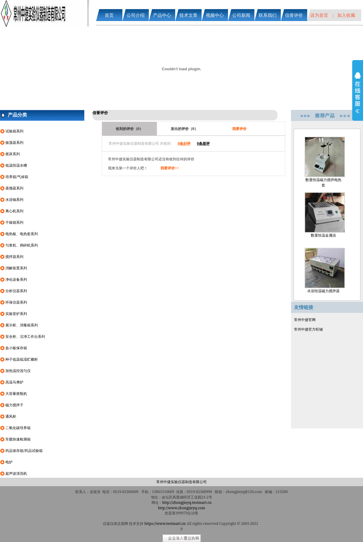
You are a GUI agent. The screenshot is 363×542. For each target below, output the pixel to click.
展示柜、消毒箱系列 (21, 325)
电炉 (9, 462)
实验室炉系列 (16, 313)
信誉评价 (294, 15)
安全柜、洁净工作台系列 (25, 336)
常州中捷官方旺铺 (308, 329)
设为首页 (319, 15)
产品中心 (162, 15)
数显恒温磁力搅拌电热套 (323, 162)
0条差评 (203, 143)
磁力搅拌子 (14, 404)
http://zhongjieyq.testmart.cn (187, 502)
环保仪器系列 (16, 302)
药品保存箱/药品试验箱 (23, 450)
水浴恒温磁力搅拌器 (323, 270)
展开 (357, 96)
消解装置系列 (16, 268)
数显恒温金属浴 (323, 215)
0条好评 (184, 143)
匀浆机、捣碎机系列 (21, 245)
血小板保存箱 (16, 347)
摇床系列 (12, 153)
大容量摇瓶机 (16, 393)
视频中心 (215, 15)
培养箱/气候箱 (16, 176)
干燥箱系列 (14, 222)
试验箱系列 (14, 131)
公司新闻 (241, 15)
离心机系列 (14, 210)
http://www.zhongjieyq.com (181, 507)
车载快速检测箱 (18, 439)
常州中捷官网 (305, 319)
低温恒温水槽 (16, 165)
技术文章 (188, 15)
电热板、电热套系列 (21, 233)
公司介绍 (136, 15)
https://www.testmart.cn (165, 523)
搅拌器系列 (14, 256)
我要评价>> (169, 168)
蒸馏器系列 (14, 188)
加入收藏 (346, 15)
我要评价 (239, 128)
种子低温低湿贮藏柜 (21, 359)
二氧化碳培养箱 (18, 427)
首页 (109, 15)
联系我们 (268, 15)
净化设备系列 (16, 279)
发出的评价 (184, 128)
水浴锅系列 (14, 199)
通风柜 (10, 416)
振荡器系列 (14, 142)
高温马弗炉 (14, 382)
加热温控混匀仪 (18, 370)
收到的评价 (129, 128)
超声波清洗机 (16, 473)
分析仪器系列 (16, 290)
